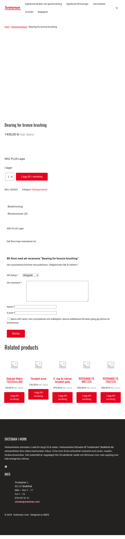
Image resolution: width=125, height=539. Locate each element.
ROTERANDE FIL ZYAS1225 (110, 384)
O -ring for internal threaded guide (62, 384)
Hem (7, 27)
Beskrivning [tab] (15, 206)
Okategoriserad (19, 27)
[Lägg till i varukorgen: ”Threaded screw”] (38, 398)
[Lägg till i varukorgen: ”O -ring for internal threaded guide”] (62, 401)
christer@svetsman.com (27, 505)
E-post (11, 316)
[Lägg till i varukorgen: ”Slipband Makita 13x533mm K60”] (14, 401)
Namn (10, 310)
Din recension (14, 282)
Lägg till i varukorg (31, 176)
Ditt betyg (12, 275)
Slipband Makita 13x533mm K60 (14, 384)
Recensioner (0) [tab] (18, 213)
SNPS (46, 518)
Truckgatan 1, (22, 486)
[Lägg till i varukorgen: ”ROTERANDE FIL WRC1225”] (86, 401)
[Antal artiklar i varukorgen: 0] (116, 8)
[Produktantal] (9, 177)
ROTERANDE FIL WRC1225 (86, 384)
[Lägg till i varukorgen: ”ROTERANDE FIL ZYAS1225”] (111, 401)
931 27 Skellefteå (23, 490)
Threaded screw (38, 382)
